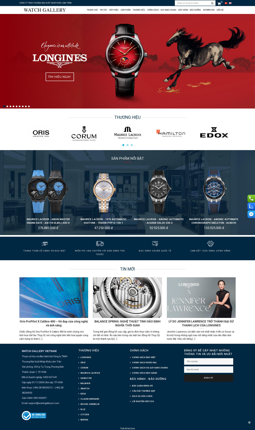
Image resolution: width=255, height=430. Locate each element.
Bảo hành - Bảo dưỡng (189, 10)
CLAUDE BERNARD (90, 399)
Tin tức (103, 10)
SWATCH (85, 388)
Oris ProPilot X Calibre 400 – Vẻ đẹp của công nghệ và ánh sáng (54, 323)
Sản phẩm (126, 10)
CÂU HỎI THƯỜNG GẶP (143, 391)
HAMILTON (86, 378)
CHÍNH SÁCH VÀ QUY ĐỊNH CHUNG (150, 368)
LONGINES (86, 357)
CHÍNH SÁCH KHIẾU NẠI (144, 362)
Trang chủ (92, 10)
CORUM (84, 368)
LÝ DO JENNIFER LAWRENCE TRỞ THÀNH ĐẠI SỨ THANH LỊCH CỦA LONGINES (201, 323)
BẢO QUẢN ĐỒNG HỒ (142, 386)
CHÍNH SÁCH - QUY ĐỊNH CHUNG (161, 10)
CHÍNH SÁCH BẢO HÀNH (144, 373)
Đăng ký (208, 378)
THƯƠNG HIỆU (88, 350)
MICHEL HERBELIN (90, 404)
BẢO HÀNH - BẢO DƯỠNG (148, 378)
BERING (84, 420)
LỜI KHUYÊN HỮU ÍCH (143, 401)
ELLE (83, 409)
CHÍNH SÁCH (139, 350)
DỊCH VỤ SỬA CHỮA (142, 396)
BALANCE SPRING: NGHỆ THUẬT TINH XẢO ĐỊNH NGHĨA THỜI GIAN (127, 323)
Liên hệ (220, 10)
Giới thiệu (114, 10)
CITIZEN (85, 414)
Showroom (209, 10)
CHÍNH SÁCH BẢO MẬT (144, 357)
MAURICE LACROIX (90, 373)
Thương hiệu (139, 10)
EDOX (83, 394)
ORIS (83, 362)
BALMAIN (85, 383)
